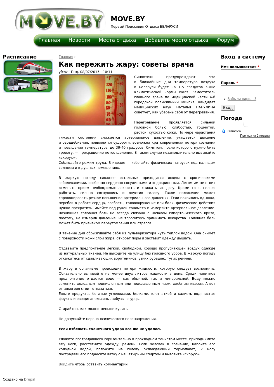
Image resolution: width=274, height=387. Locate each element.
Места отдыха (117, 40)
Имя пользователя (240, 67)
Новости (79, 40)
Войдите (66, 364)
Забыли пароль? (242, 99)
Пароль (229, 83)
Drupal (29, 379)
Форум (225, 40)
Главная (49, 40)
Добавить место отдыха (176, 40)
